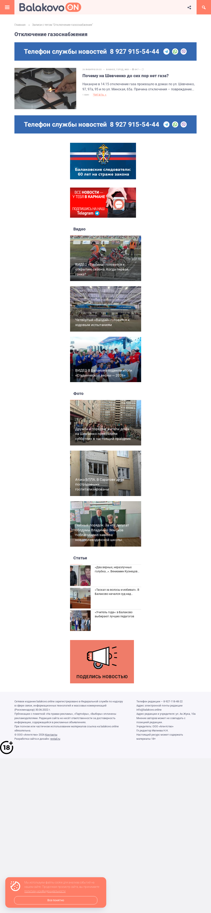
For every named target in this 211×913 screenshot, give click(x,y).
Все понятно (55, 900)
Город (120, 69)
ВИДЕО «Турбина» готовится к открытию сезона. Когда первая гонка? (101, 269)
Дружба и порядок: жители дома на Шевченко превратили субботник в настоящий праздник (103, 434)
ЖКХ (126, 69)
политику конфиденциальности (45, 891)
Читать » (100, 94)
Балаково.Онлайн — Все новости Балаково (50, 7)
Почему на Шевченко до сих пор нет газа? (125, 75)
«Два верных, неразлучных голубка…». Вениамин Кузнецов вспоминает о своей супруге (116, 571)
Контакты (51, 734)
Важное (110, 69)
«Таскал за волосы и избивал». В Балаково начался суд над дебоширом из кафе (117, 593)
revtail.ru (55, 738)
